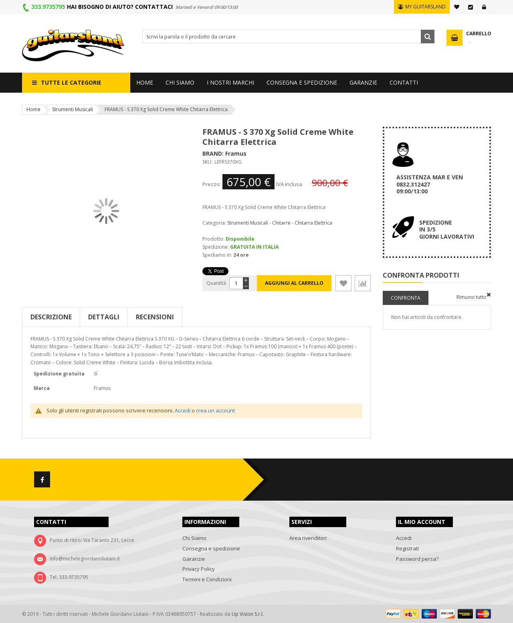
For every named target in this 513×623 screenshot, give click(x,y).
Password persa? (417, 558)
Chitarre (281, 222)
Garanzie (193, 558)
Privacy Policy (198, 568)
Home (33, 109)
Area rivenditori (308, 538)
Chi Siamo (194, 538)
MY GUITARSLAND (425, 6)
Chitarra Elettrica (313, 222)
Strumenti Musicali (72, 109)
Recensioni (155, 317)
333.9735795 (48, 6)
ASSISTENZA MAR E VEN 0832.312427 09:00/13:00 (429, 184)
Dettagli (103, 317)
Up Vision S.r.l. (248, 614)
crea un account (215, 410)
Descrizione (51, 317)
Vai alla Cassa (470, 7)
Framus (235, 153)
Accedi (484, 7)
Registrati (407, 548)
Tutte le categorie (71, 82)
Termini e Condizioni (207, 579)
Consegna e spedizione (211, 548)
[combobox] (288, 36)
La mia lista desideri (457, 7)
